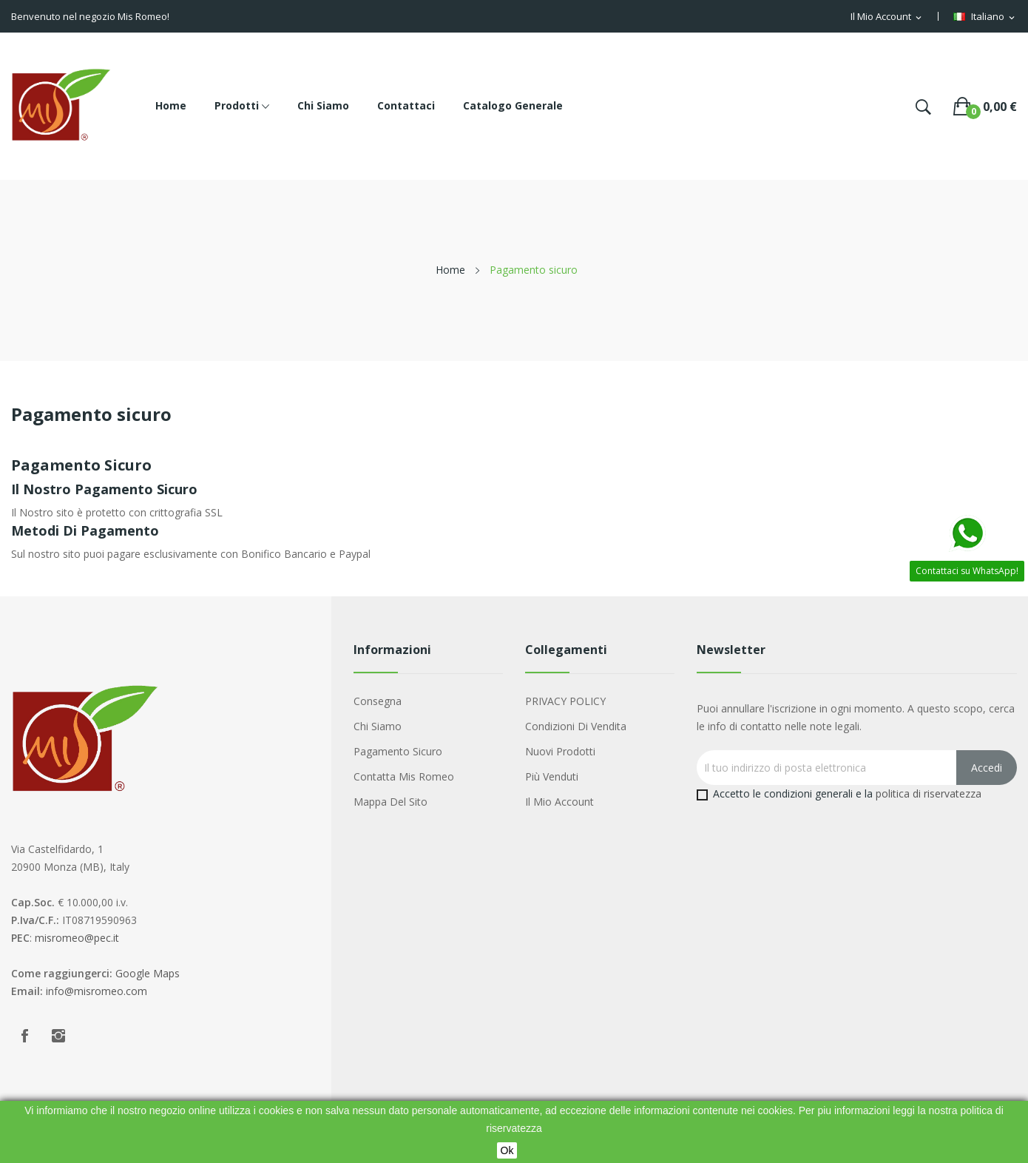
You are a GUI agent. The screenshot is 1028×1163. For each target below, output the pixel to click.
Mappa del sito (390, 802)
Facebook (24, 1035)
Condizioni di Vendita (575, 726)
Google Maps (147, 973)
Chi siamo (378, 726)
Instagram (58, 1035)
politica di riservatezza (928, 793)
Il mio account (559, 802)
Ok (507, 1150)
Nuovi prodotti (560, 751)
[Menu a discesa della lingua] (985, 17)
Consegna (378, 701)
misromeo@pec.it (77, 938)
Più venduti (551, 776)
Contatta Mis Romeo (404, 776)
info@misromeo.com (96, 991)
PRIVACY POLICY (565, 701)
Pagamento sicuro (398, 751)
